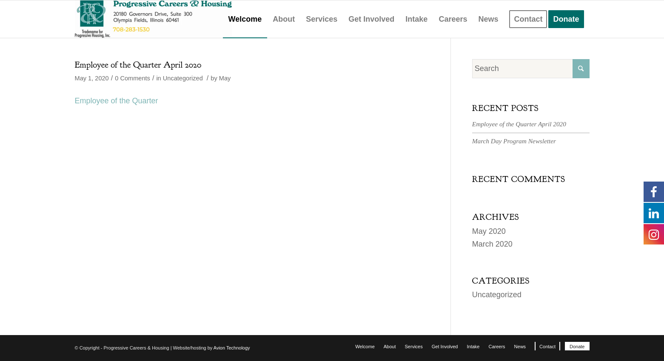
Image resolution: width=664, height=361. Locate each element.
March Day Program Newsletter (514, 141)
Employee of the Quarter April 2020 (138, 65)
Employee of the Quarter (116, 101)
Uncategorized (183, 78)
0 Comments (132, 78)
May (225, 78)
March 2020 (492, 244)
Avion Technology (232, 347)
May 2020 (489, 231)
